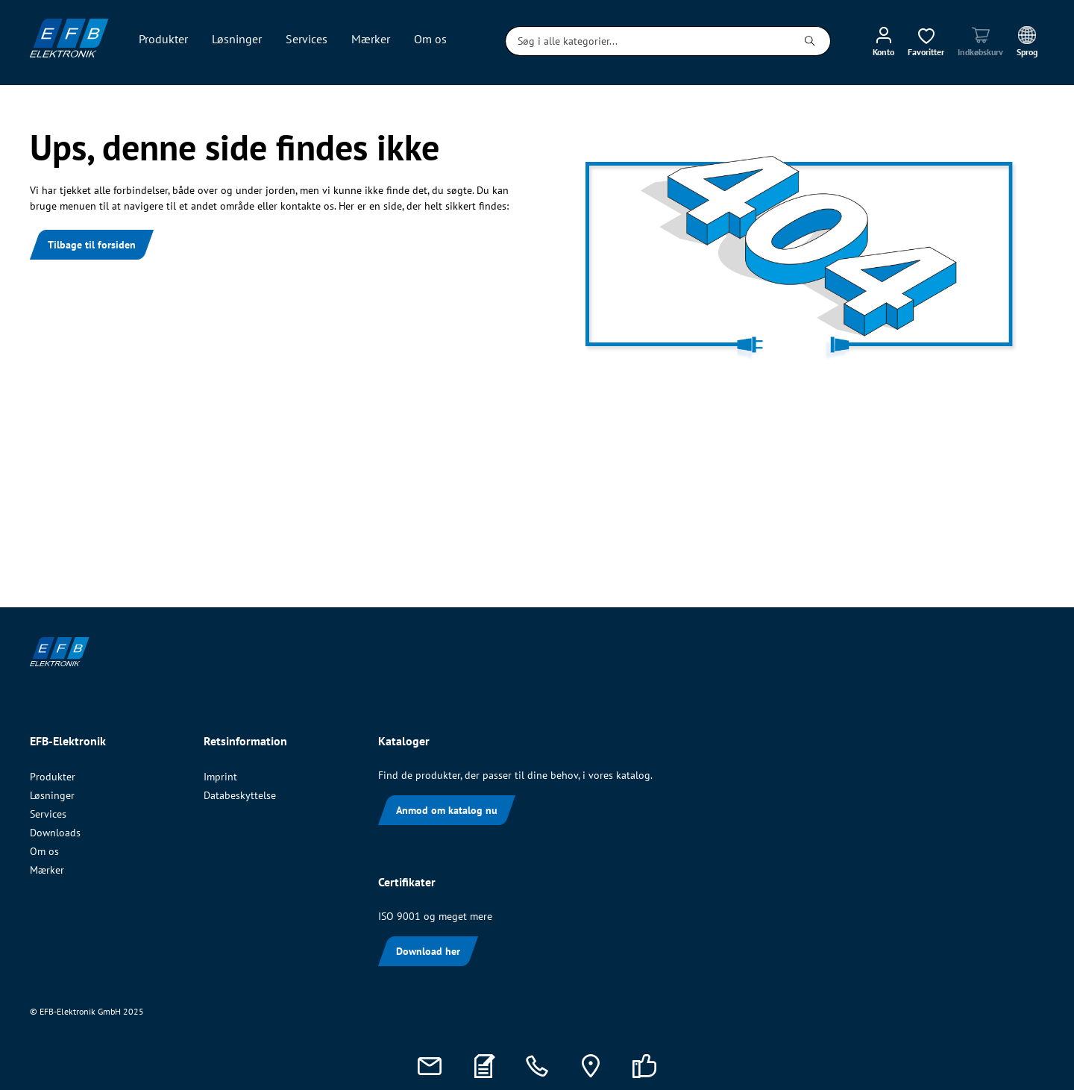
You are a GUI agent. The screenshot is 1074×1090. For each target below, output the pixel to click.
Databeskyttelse (240, 795)
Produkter (52, 776)
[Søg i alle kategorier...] (648, 41)
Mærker (47, 870)
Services (48, 814)
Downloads (55, 832)
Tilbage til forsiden (92, 244)
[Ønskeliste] (926, 41)
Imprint (220, 776)
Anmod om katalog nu (446, 810)
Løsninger (52, 795)
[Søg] (810, 41)
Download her (428, 951)
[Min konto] (883, 41)
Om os (44, 851)
